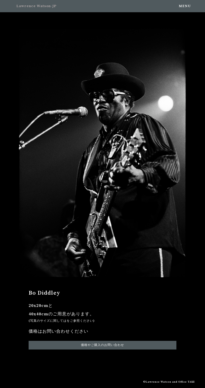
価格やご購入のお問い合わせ (102, 345)
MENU (185, 6)
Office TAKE (186, 381)
